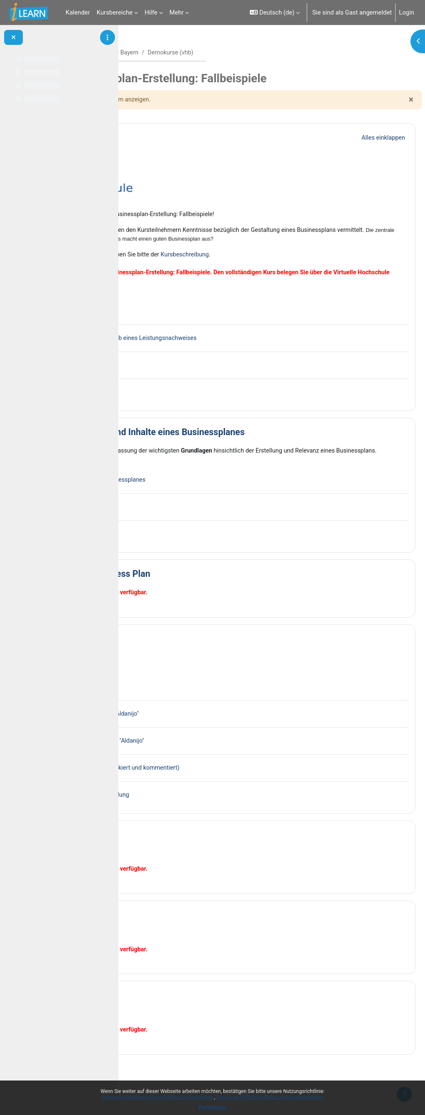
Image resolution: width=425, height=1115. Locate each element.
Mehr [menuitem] (176, 12)
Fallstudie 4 (186, 1018)
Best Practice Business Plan (219, 595)
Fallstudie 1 (186, 660)
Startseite (152, 53)
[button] (274, 12)
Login (406, 12)
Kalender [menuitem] (78, 12)
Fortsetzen (212, 1107)
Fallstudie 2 (186, 857)
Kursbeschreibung (315, 265)
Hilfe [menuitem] (150, 12)
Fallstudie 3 (186, 938)
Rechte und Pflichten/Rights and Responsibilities (270, 1097)
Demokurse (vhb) (299, 53)
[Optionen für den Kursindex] (107, 37)
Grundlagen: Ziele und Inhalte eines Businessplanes (266, 443)
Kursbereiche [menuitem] (115, 12)
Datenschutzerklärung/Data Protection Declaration (157, 1097)
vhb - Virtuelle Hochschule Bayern (221, 53)
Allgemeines (188, 138)
